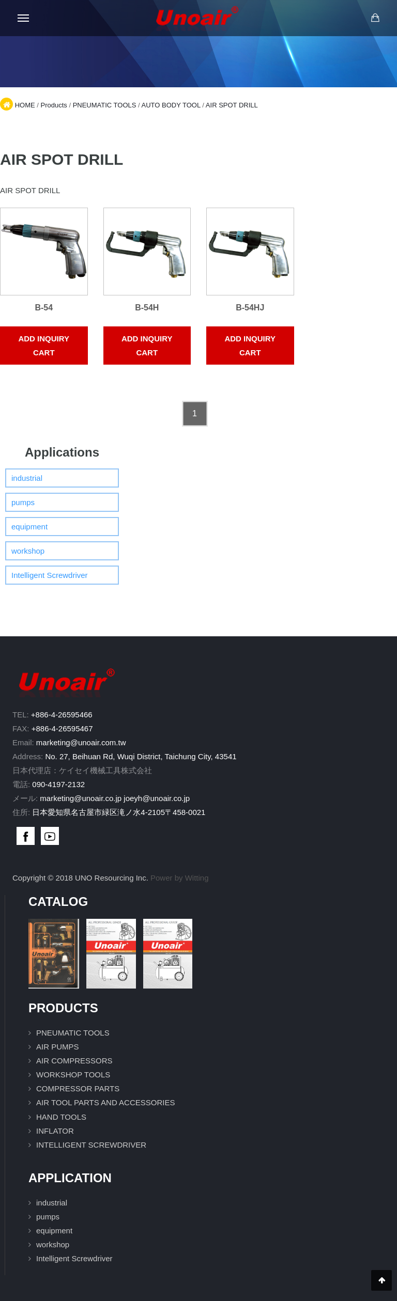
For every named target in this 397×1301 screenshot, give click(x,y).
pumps (23, 502)
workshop (27, 550)
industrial (26, 478)
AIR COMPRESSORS (74, 1060)
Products (53, 105)
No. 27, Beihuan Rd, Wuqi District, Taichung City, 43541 (140, 756)
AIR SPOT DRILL (232, 105)
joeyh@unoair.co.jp (157, 798)
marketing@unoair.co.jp (80, 798)
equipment (29, 526)
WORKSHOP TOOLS (73, 1074)
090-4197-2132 (58, 784)
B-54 (44, 307)
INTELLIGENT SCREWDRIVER (91, 1144)
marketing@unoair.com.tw (81, 742)
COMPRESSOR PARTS (77, 1088)
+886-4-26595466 (62, 714)
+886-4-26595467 (62, 728)
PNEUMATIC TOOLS (104, 105)
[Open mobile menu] (23, 18)
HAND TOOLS (61, 1116)
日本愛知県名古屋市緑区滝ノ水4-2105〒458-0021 (118, 812)
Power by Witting (179, 877)
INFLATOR (55, 1130)
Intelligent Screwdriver (49, 575)
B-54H (147, 307)
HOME (25, 105)
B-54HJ (250, 307)
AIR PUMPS (57, 1046)
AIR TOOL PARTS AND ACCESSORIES (105, 1102)
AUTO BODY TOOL (171, 105)
